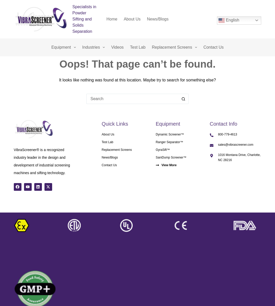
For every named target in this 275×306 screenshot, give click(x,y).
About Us (132, 19)
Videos (117, 47)
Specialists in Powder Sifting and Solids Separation (84, 19)
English (229, 20)
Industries (94, 47)
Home (112, 19)
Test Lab (137, 47)
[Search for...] (132, 99)
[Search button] (183, 99)
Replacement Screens (175, 47)
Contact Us (213, 47)
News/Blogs (157, 19)
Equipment (64, 47)
